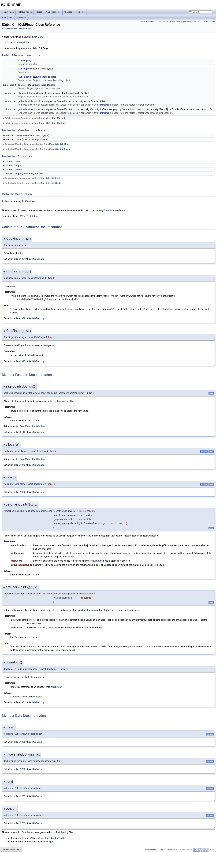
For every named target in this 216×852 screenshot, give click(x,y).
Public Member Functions (150, 22)
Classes (69, 12)
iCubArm (107, 210)
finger (52, 77)
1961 (22, 702)
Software (5, 28)
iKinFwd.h (21, 42)
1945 (22, 361)
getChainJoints (25, 101)
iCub (4, 17)
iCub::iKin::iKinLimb (56, 118)
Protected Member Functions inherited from (36, 144)
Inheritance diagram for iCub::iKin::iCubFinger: (25, 48)
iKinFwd (29, 28)
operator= (23, 85)
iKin (11, 17)
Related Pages (25, 12)
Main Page (9, 12)
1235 (22, 796)
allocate (20, 135)
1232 (21, 216)
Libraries (13, 28)
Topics (39, 12)
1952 (22, 492)
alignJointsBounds (27, 93)
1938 (22, 318)
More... (41, 37)
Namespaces (53, 12)
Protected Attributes (191, 22)
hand (17, 161)
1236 (22, 742)
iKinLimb (104, 104)
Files (81, 12)
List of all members (208, 22)
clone (18, 139)
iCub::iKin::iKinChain (56, 123)
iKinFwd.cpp (38, 259)
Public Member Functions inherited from (34, 118)
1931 (22, 259)
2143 (22, 432)
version (18, 169)
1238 (22, 769)
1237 (22, 823)
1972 (22, 465)
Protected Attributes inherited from (31, 178)
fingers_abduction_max (26, 173)
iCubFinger (21, 17)
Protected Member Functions (172, 22)
